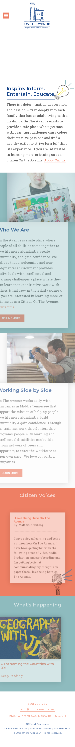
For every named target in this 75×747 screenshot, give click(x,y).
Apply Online (55, 160)
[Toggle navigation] (6, 16)
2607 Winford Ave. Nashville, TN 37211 (37, 716)
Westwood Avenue (40, 728)
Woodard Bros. (62, 728)
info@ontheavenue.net (37, 709)
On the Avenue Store (15, 728)
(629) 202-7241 (37, 704)
